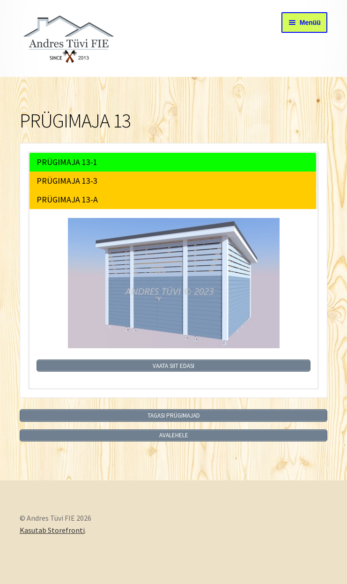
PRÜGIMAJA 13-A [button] (67, 199)
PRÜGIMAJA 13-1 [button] (67, 162)
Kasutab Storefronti (52, 530)
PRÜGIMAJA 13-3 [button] (67, 180)
